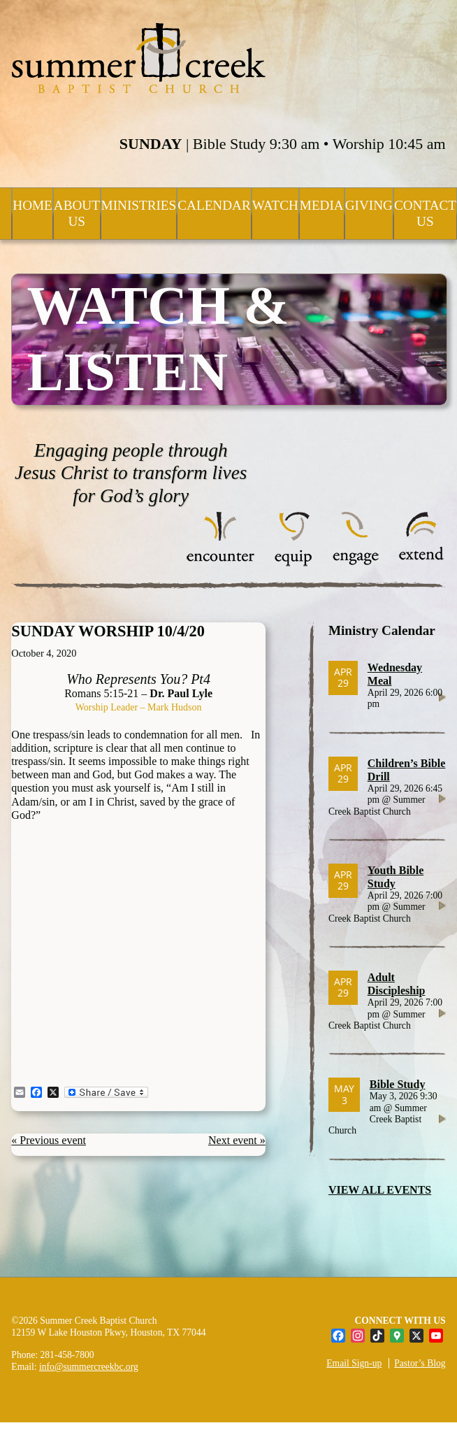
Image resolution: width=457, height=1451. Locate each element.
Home (32, 205)
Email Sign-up (354, 1363)
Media (322, 205)
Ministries (139, 205)
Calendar (213, 205)
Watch (275, 205)
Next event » (237, 1140)
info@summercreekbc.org (88, 1366)
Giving (369, 205)
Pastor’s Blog (419, 1363)
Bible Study (398, 1084)
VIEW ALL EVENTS (379, 1190)
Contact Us (425, 213)
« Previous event (48, 1140)
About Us (77, 213)
